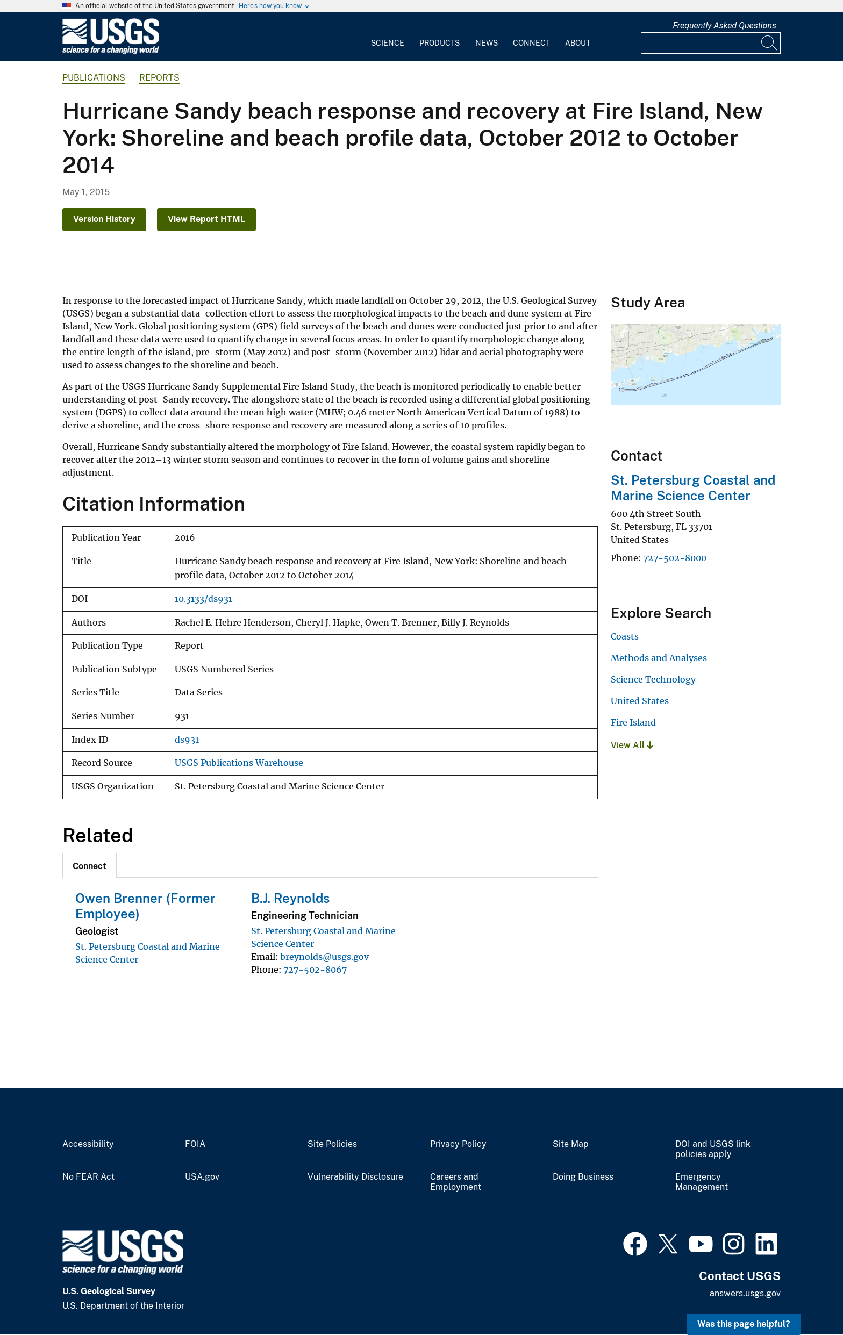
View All (632, 745)
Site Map (571, 1144)
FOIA (195, 1144)
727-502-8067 (315, 969)
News (486, 43)
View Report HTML (206, 219)
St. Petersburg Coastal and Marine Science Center (693, 487)
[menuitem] (387, 36)
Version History (104, 219)
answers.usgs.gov (745, 1293)
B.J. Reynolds (290, 898)
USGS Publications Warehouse (239, 763)
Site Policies (332, 1144)
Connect (531, 43)
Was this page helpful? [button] (743, 1324)
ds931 (187, 740)
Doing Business (583, 1177)
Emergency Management (701, 1182)
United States (640, 700)
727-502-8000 (674, 557)
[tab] (89, 865)
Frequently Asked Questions (724, 25)
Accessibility (88, 1144)
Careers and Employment (455, 1182)
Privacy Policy (458, 1144)
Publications (93, 78)
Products (439, 43)
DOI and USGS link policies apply (713, 1149)
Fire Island (633, 722)
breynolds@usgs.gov (324, 956)
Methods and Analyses (659, 657)
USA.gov (202, 1177)
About (577, 43)
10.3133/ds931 (203, 599)
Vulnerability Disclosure (355, 1177)
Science (387, 43)
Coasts (625, 636)
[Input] (711, 43)
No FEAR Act (88, 1177)
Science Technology (653, 679)
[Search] (770, 43)
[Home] (110, 52)
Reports (159, 78)
